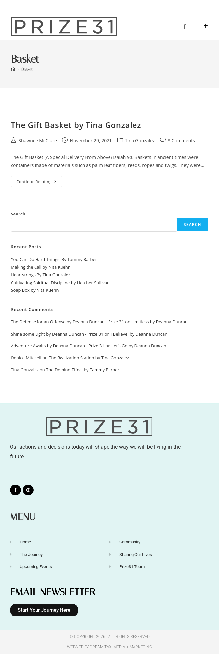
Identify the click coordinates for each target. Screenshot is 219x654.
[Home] (13, 69)
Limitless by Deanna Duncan (160, 322)
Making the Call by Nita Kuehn (40, 267)
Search (18, 214)
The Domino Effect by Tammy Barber (82, 370)
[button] (185, 27)
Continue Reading (39, 180)
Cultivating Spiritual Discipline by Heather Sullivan (60, 283)
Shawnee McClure (37, 141)
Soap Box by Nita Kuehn (35, 290)
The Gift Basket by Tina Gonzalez (76, 124)
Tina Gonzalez (140, 141)
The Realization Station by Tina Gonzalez (89, 358)
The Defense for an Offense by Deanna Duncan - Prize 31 (67, 322)
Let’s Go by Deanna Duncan (139, 346)
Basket (27, 69)
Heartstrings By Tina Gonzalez (40, 275)
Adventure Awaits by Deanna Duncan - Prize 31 (57, 346)
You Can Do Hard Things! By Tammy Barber (54, 259)
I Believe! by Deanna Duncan (139, 334)
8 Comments (181, 141)
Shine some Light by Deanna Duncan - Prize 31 (57, 334)
